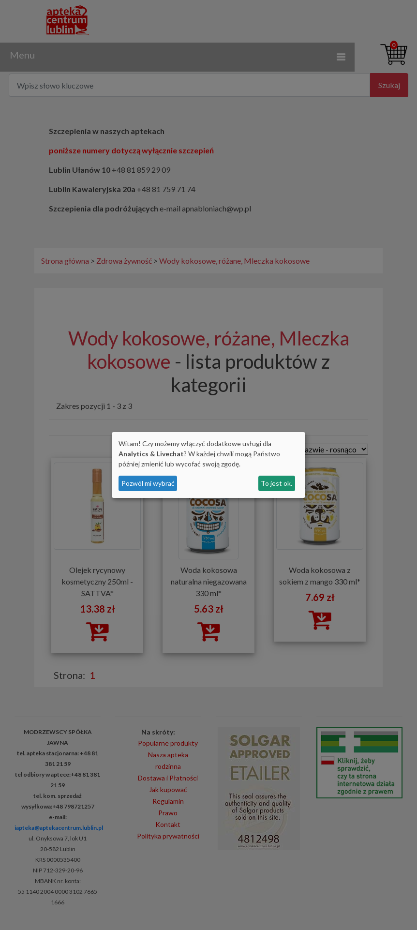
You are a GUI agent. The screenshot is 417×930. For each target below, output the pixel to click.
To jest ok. (276, 483)
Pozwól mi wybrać (148, 483)
